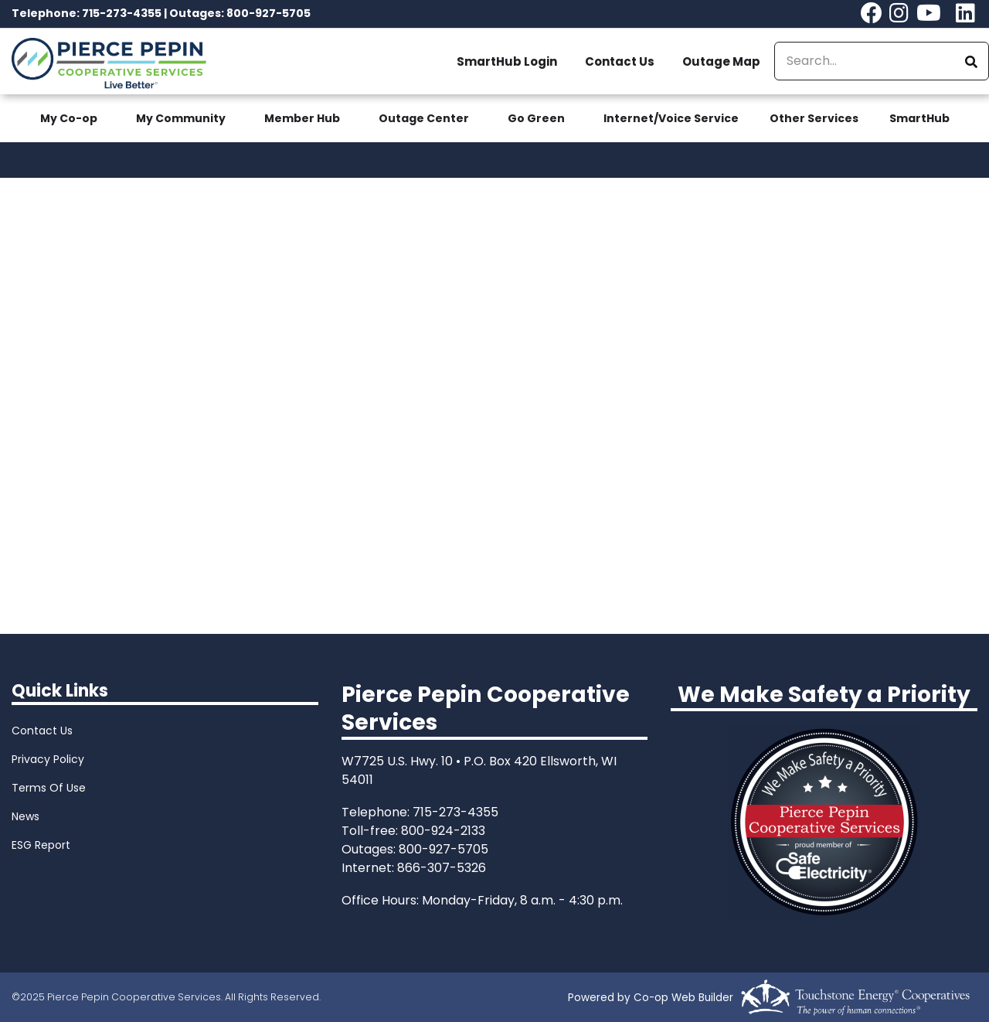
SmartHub (919, 118)
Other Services (814, 118)
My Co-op (68, 118)
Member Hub (302, 118)
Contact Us (619, 61)
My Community (181, 118)
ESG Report (41, 845)
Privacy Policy (48, 759)
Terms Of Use (49, 787)
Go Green (536, 118)
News (25, 816)
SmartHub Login (507, 61)
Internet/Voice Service (671, 118)
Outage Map (721, 61)
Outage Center (424, 118)
